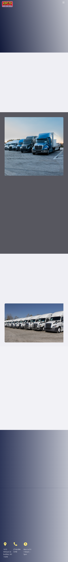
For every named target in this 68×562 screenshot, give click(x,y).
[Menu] (63, 2)
